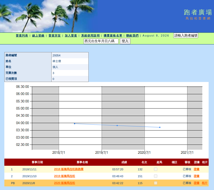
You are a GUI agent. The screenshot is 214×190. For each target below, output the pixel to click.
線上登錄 (38, 35)
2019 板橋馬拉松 (64, 175)
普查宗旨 (55, 35)
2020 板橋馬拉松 (64, 182)
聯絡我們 (132, 35)
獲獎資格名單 (113, 35)
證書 (196, 169)
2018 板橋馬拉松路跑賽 (69, 169)
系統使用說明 (90, 35)
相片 (204, 182)
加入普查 (71, 35)
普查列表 (22, 35)
